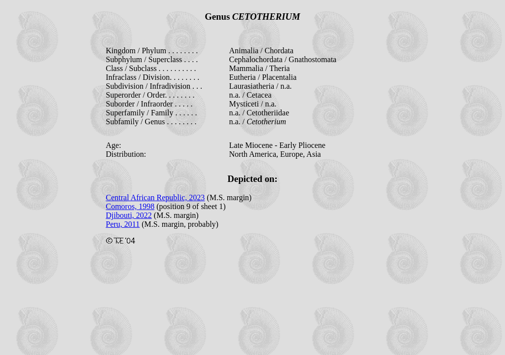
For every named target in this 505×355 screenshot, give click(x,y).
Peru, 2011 (123, 224)
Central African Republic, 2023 (155, 197)
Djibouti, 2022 (129, 215)
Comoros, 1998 (130, 206)
